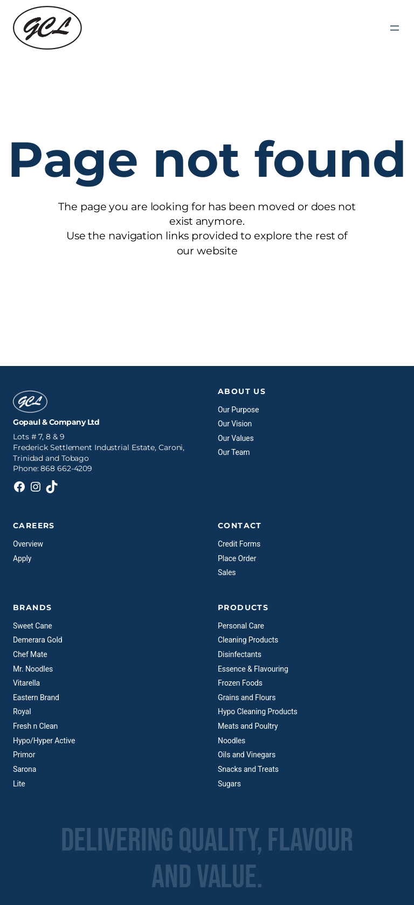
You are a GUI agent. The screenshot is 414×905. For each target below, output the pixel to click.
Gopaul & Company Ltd (56, 422)
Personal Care (241, 625)
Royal (22, 711)
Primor (24, 754)
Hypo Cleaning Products (258, 711)
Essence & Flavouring (253, 669)
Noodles (231, 740)
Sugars (229, 783)
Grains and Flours (246, 697)
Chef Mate (30, 654)
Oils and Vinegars (246, 754)
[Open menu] (394, 28)
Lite (19, 783)
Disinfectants (239, 654)
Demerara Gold (37, 639)
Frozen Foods (240, 683)
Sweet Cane (32, 625)
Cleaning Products (248, 639)
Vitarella (26, 683)
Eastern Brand (36, 697)
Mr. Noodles (33, 669)
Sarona (24, 769)
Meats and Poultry (248, 726)
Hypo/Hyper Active (44, 740)
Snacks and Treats (248, 769)
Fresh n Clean (35, 726)
